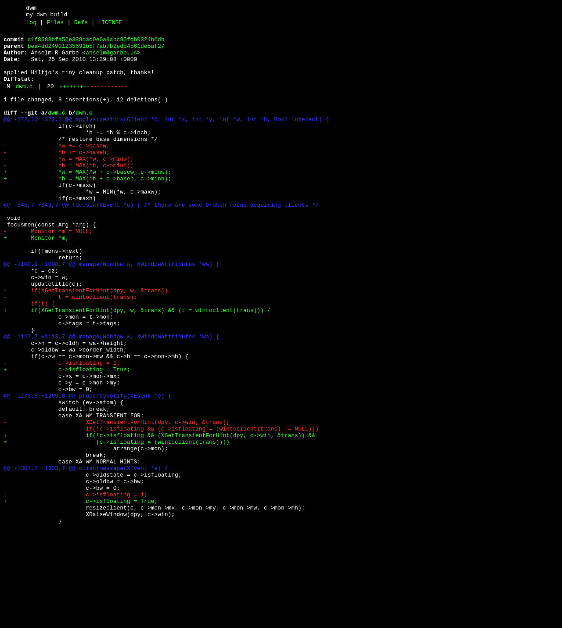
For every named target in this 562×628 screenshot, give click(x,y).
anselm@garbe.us (111, 59)
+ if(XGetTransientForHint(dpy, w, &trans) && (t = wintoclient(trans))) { (137, 366)
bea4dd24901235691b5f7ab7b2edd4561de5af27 (96, 51)
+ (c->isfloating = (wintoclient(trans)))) (117, 524)
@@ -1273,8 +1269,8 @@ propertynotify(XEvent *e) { (87, 468)
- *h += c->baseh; (57, 176)
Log (31, 25)
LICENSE (110, 25)
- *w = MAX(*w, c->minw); (68, 184)
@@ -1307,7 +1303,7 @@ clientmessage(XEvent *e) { (86, 555)
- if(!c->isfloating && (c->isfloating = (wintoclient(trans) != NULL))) (161, 508)
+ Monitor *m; (36, 279)
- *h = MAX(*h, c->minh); (68, 192)
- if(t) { (29, 358)
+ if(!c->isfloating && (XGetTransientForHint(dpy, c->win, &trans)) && (159, 516)
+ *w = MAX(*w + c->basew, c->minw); (87, 200)
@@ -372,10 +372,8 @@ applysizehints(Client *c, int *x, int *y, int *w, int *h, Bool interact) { (166, 136)
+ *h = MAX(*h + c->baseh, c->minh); (87, 208)
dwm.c (23, 100)
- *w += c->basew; (57, 168)
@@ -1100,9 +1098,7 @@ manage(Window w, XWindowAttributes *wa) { (111, 310)
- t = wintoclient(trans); (70, 350)
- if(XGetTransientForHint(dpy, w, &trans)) (86, 342)
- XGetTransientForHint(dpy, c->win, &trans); (117, 500)
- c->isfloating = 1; (62, 429)
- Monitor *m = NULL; (48, 271)
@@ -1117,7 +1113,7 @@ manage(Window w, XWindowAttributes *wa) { (111, 397)
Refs (81, 25)
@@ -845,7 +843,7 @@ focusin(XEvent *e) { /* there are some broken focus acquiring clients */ (161, 239)
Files (55, 25)
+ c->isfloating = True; (67, 437)
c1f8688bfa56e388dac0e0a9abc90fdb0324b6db (96, 43)
